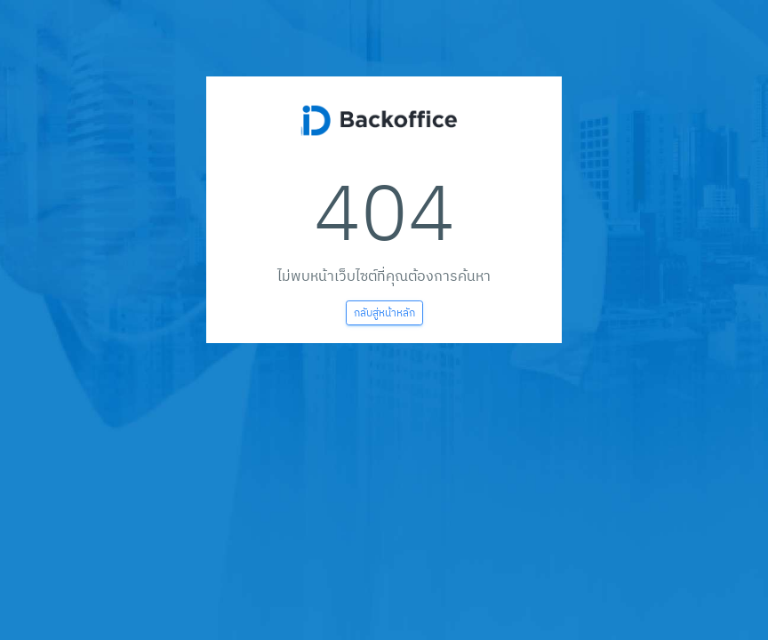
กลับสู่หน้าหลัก (384, 312)
